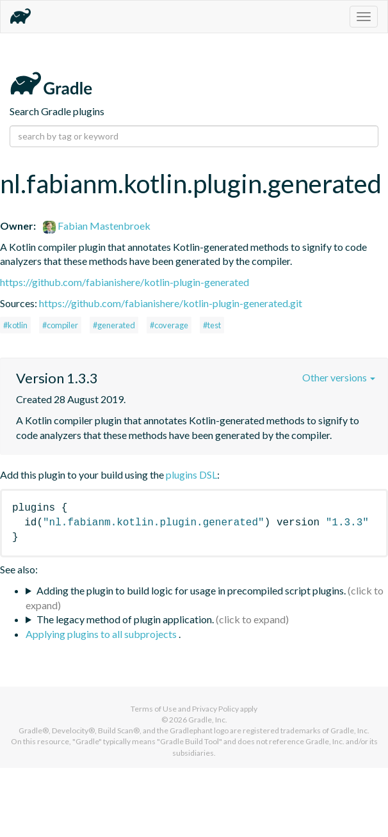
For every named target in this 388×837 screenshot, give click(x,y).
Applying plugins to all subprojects (102, 634)
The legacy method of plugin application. (125, 619)
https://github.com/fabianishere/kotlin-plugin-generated (124, 282)
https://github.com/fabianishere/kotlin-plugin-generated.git (170, 303)
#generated (114, 325)
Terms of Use (154, 708)
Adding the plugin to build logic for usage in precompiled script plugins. (191, 590)
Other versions (338, 377)
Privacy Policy (215, 708)
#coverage (169, 325)
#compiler (60, 325)
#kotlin (15, 325)
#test (212, 325)
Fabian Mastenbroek (96, 225)
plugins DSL (191, 474)
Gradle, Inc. (207, 719)
